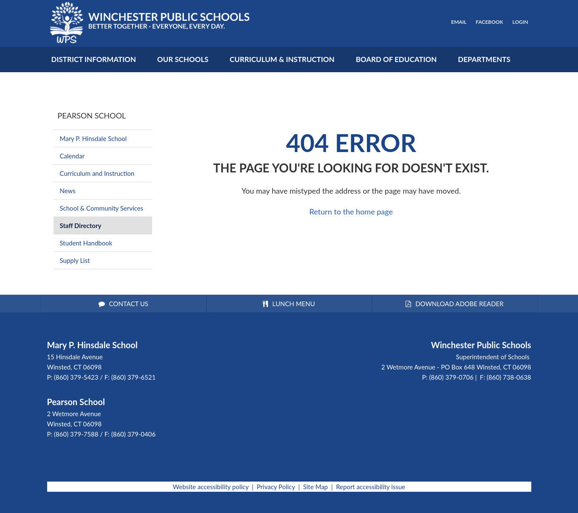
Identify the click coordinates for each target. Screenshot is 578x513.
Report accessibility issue (370, 486)
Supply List (75, 260)
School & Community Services (102, 208)
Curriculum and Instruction (97, 173)
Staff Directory (81, 225)
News (68, 190)
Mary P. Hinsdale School (93, 138)
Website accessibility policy (211, 486)
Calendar (72, 156)
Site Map (315, 486)
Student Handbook (86, 243)
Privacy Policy (276, 486)
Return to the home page (351, 211)
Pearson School (92, 115)
